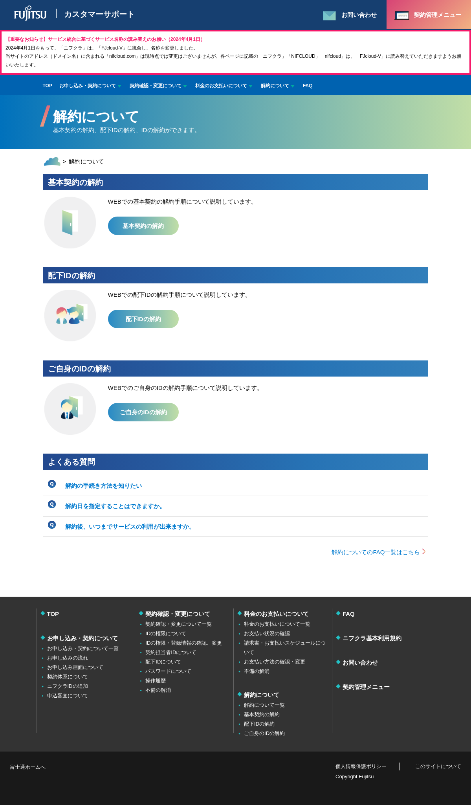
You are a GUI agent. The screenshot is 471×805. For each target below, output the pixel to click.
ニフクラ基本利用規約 (372, 638)
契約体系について (67, 677)
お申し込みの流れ (67, 658)
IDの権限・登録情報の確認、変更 (183, 643)
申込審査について (67, 695)
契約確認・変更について (155, 85)
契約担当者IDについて (170, 652)
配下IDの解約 (143, 319)
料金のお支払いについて (221, 85)
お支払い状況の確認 (267, 633)
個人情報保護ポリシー (361, 766)
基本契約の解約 (143, 225)
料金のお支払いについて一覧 (277, 624)
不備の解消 (158, 690)
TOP (47, 85)
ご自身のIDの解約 (143, 412)
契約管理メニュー (366, 687)
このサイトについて (438, 766)
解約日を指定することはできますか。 (115, 506)
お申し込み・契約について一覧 (83, 648)
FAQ (308, 85)
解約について (275, 85)
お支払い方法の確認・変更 (274, 662)
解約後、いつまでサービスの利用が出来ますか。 (130, 526)
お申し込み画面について (75, 667)
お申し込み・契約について (87, 85)
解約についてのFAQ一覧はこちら (376, 552)
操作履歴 (155, 681)
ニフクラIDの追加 (67, 686)
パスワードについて (168, 671)
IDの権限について (165, 633)
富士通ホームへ (28, 767)
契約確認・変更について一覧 (178, 624)
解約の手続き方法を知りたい (103, 485)
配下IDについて (163, 662)
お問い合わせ (360, 662)
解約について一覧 (264, 705)
